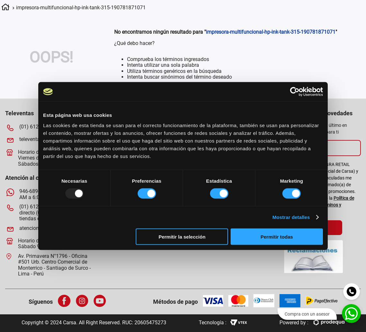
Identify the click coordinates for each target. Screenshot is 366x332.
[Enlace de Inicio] (5, 8)
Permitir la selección (182, 236)
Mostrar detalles (291, 217)
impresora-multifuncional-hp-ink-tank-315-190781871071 (81, 7)
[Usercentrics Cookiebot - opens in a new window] (295, 92)
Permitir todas (277, 236)
